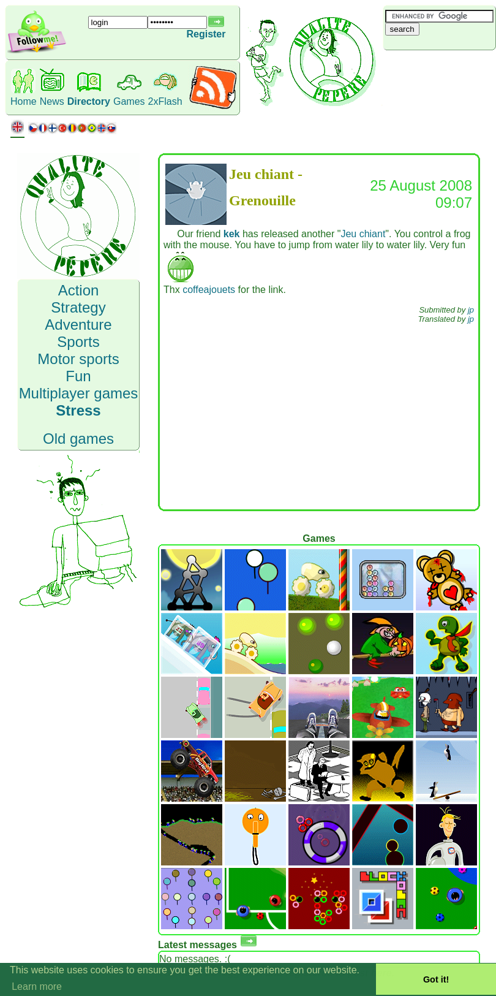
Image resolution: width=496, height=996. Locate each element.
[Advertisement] (319, 419)
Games (129, 101)
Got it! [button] (436, 979)
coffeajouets (208, 289)
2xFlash (165, 101)
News (52, 101)
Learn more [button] (37, 986)
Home (23, 101)
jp (471, 309)
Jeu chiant (362, 234)
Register (205, 34)
